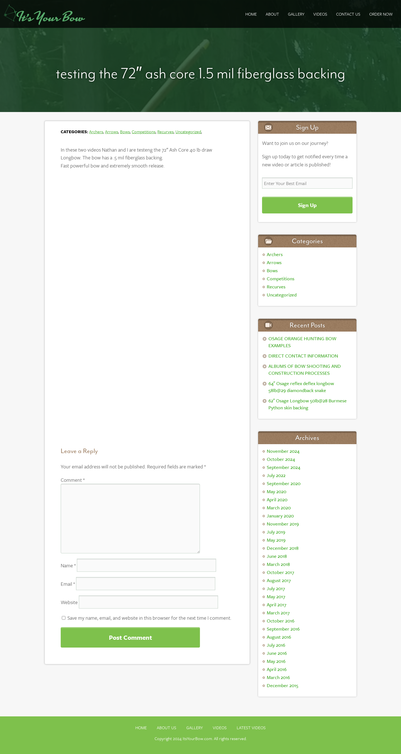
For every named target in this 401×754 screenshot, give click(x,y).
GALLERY (296, 14)
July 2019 (276, 531)
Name (68, 565)
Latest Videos (251, 727)
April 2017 (276, 604)
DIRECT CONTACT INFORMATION (303, 355)
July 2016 (276, 644)
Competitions (143, 131)
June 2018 (277, 556)
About (272, 14)
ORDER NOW (381, 14)
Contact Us (348, 14)
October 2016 (280, 620)
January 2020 (280, 515)
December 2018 (283, 547)
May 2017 (276, 596)
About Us (166, 727)
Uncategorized (188, 131)
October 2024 (281, 459)
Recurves (165, 131)
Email (68, 583)
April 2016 (277, 669)
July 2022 (276, 475)
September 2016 (283, 628)
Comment (73, 479)
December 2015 (282, 685)
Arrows (111, 131)
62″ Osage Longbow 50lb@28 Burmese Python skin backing (307, 404)
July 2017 (276, 588)
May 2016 (276, 661)
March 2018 (278, 564)
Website (69, 602)
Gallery (194, 727)
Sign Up (307, 205)
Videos (320, 14)
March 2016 (278, 677)
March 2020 (279, 507)
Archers (96, 131)
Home (251, 14)
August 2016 (279, 636)
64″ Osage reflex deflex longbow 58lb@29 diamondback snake (301, 387)
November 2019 (283, 523)
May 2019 (276, 539)
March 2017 (278, 612)
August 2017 (279, 580)
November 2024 (283, 450)
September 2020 (283, 483)
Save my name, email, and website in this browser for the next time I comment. (149, 617)
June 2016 (277, 653)
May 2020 (276, 491)
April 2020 (277, 499)
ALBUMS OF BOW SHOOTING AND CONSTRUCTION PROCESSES (304, 369)
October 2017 (280, 572)
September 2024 (283, 467)
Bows (125, 131)
